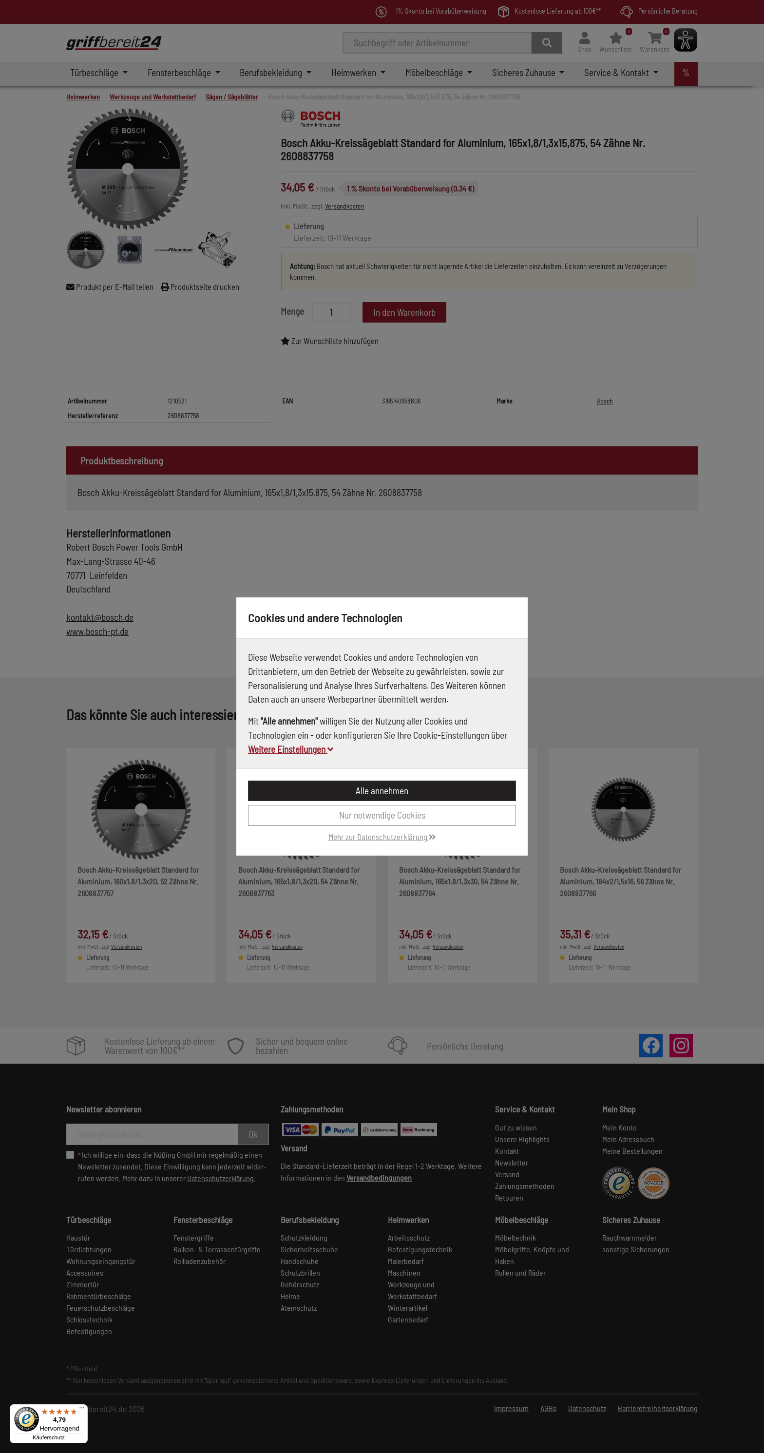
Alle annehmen (382, 790)
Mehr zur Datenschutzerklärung (382, 836)
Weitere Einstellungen (290, 749)
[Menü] (82, 1410)
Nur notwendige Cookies (382, 815)
